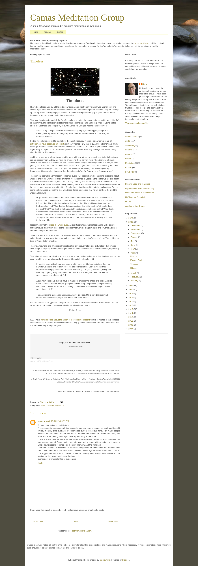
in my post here (141, 43)
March (134, 273)
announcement (132, 136)
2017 (130, 301)
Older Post (113, 522)
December (136, 225)
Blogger (125, 560)
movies (128, 167)
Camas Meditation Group (77, 17)
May (133, 249)
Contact (60, 32)
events (128, 158)
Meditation (59, 405)
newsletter (129, 172)
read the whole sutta (59, 225)
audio (43, 405)
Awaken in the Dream (134, 206)
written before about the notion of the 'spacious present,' (66, 320)
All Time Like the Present (45, 361)
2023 (130, 218)
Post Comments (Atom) (81, 531)
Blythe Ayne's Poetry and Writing (139, 188)
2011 (130, 321)
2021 (130, 285)
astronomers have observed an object (47, 144)
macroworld (105, 560)
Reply (40, 463)
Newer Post (37, 522)
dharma (50, 405)
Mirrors (133, 256)
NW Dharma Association (136, 197)
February (135, 277)
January (135, 281)
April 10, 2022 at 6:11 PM (57, 421)
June (133, 245)
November (136, 229)
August (134, 237)
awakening (130, 145)
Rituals (133, 268)
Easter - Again (136, 260)
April (133, 253)
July (133, 241)
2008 (130, 325)
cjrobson (33, 361)
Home (35, 32)
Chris (144, 84)
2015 (130, 309)
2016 (130, 305)
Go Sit (128, 201)
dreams (128, 154)
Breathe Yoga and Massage (137, 184)
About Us (47, 32)
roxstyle (41, 421)
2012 (130, 317)
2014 (130, 313)
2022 (130, 222)
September (136, 233)
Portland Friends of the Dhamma (139, 193)
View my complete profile (136, 123)
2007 (130, 329)
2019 (130, 293)
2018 (130, 297)
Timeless (134, 264)
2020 (130, 289)
